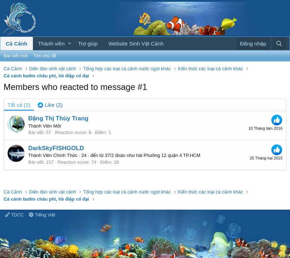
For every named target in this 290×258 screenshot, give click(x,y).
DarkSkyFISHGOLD (56, 148)
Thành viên (51, 43)
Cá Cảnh (17, 43)
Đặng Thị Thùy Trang (58, 118)
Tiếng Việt (42, 215)
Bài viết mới (16, 55)
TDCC (14, 215)
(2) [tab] (19, 105)
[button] (69, 43)
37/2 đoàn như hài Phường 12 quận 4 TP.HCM (152, 155)
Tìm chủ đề (44, 55)
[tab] (50, 105)
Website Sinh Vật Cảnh (135, 43)
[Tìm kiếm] (279, 43)
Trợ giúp (88, 43)
